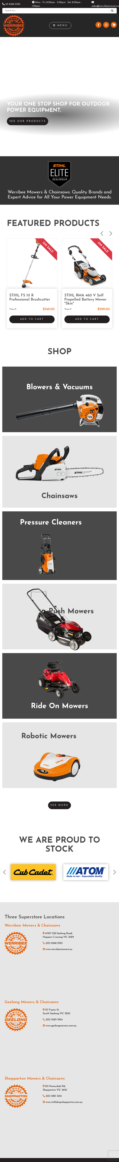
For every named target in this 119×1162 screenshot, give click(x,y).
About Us (59, 1076)
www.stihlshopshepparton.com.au (62, 951)
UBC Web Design (64, 1147)
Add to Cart (32, 204)
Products (59, 1061)
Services (59, 1066)
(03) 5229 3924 (53, 869)
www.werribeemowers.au (57, 798)
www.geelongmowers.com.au (59, 875)
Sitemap (84, 1154)
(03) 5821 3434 (52, 945)
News (59, 1071)
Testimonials (59, 1082)
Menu (60, 25)
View (12, 193)
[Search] (55, 10)
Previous (102, 117)
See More (59, 654)
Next (111, 117)
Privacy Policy (67, 1154)
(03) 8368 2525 (53, 792)
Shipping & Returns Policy (43, 1154)
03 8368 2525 (11, 4)
